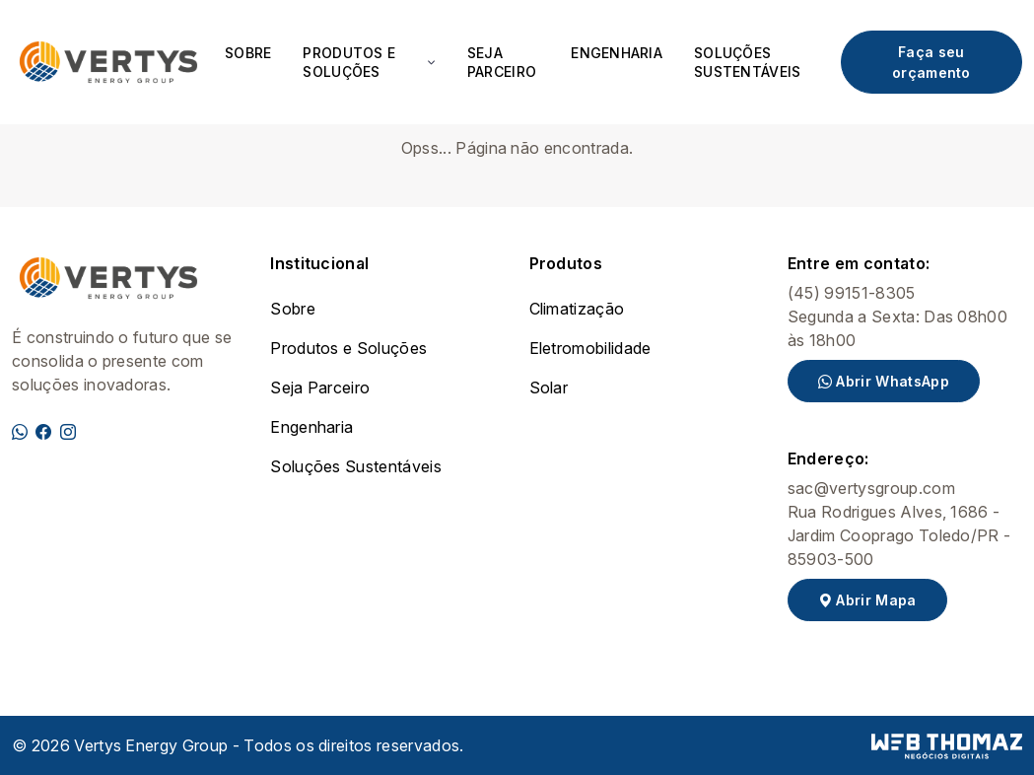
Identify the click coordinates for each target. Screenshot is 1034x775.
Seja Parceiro (501, 62)
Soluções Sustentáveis (747, 62)
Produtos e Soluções (348, 348)
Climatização (577, 308)
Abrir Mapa (867, 600)
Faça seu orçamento (931, 62)
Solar (549, 387)
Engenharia (616, 52)
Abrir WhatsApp (883, 381)
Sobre (248, 52)
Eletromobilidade (590, 348)
